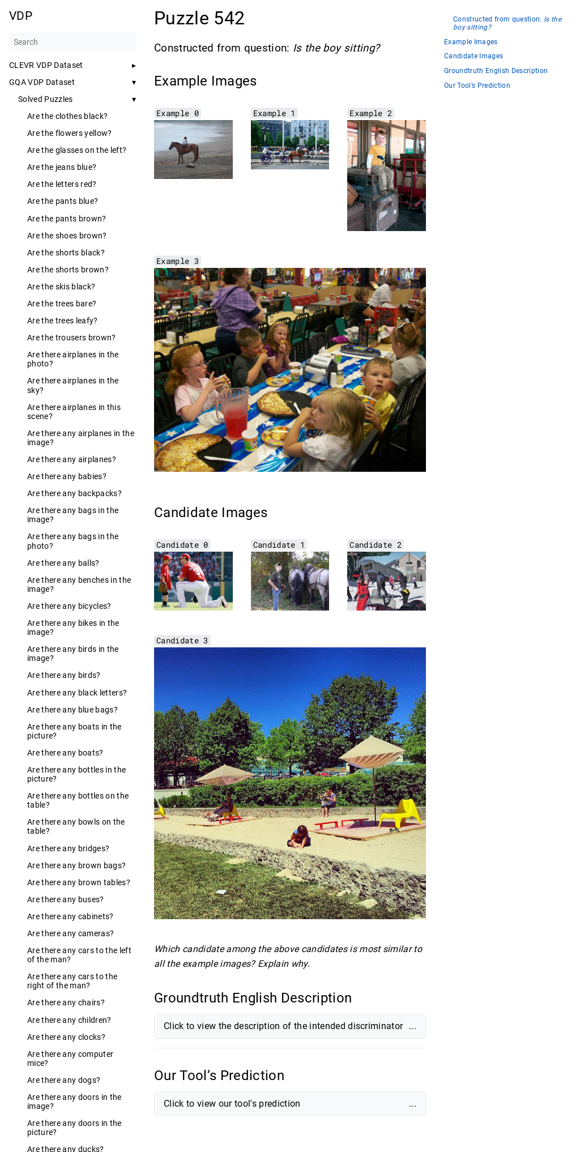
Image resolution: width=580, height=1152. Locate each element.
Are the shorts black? (66, 252)
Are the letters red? (62, 184)
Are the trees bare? (61, 303)
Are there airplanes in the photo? (73, 359)
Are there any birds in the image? (73, 654)
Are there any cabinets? (70, 916)
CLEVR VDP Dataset (46, 65)
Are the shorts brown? (68, 269)
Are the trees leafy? (62, 320)
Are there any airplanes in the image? (80, 438)
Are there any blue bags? (72, 709)
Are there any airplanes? (71, 459)
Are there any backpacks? (74, 493)
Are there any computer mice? (70, 1058)
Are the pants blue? (62, 201)
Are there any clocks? (66, 1037)
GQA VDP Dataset (42, 82)
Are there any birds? (64, 675)
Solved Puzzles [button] (45, 99)
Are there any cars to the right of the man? (72, 981)
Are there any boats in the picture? (74, 731)
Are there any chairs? (66, 1002)
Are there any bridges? (68, 848)
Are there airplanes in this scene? (74, 412)
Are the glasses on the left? (76, 150)
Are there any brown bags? (76, 865)
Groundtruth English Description (496, 71)
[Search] (72, 42)
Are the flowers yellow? (69, 133)
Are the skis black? (61, 286)
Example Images (471, 42)
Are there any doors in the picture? (74, 1128)
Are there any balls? (63, 563)
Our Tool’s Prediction (477, 85)
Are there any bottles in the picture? (76, 774)
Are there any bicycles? (69, 606)
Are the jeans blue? (61, 167)
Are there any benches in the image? (79, 584)
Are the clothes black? (67, 116)
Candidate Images (473, 56)
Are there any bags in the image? (72, 515)
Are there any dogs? (63, 1080)
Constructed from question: (507, 23)
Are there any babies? (66, 476)
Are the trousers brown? (71, 337)
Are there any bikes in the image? (73, 627)
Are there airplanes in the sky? (73, 385)
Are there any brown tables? (78, 882)
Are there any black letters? (77, 692)
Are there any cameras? (70, 933)
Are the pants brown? (66, 218)
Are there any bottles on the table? (78, 800)
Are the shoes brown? (67, 235)
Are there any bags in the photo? (72, 541)
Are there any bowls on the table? (76, 826)
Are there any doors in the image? (74, 1102)
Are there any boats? (65, 752)
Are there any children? (69, 1020)
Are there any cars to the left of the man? (79, 955)
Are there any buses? (65, 899)
